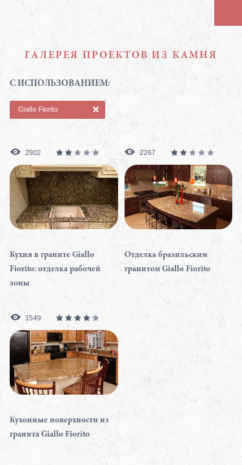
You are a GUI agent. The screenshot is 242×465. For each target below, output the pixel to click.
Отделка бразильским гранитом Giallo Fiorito (167, 262)
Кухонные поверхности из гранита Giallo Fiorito (59, 428)
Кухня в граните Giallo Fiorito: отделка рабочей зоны (55, 269)
